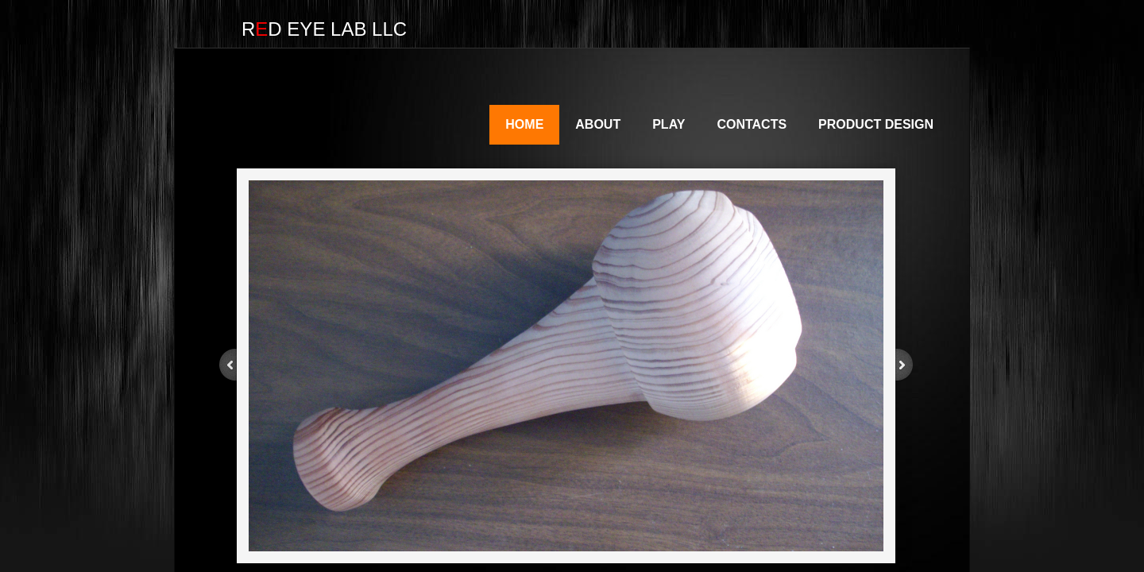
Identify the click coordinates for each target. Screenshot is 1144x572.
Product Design (875, 124)
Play (668, 124)
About (597, 124)
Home (524, 124)
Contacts (751, 124)
